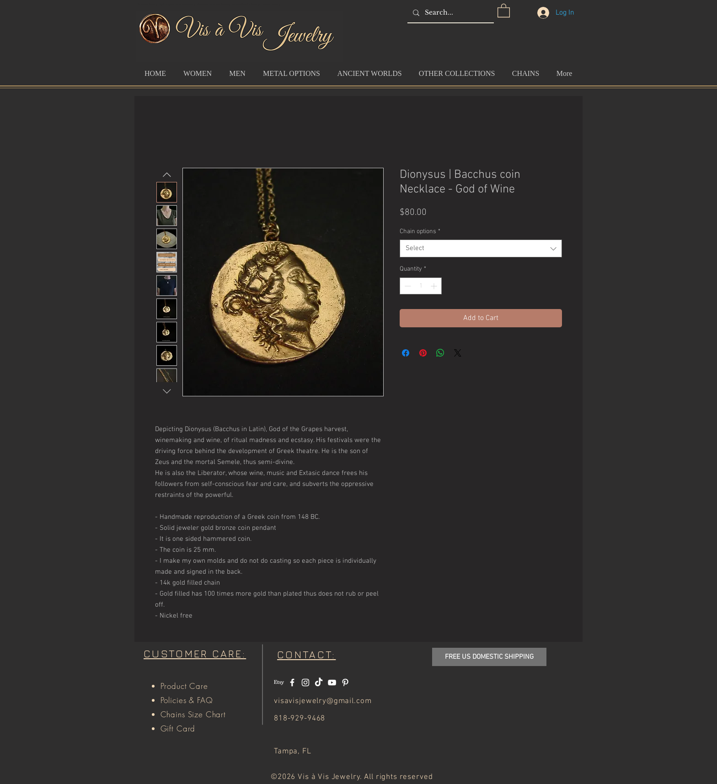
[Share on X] (457, 352)
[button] (504, 10)
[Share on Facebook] (405, 352)
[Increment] (434, 286)
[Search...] (450, 12)
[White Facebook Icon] (292, 682)
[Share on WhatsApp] (440, 352)
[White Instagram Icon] (305, 682)
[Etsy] (279, 682)
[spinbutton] (420, 286)
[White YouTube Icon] (332, 682)
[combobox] (481, 248)
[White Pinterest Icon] (345, 682)
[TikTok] (319, 682)
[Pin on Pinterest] (422, 352)
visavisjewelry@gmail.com (322, 701)
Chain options (420, 231)
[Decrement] (406, 286)
